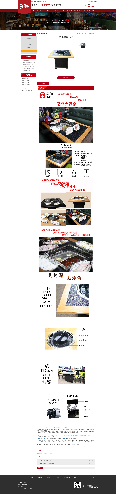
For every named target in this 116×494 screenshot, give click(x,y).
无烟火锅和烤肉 (29, 51)
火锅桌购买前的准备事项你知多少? (29, 66)
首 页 (34, 10)
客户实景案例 (66, 10)
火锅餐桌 (41, 10)
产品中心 (57, 10)
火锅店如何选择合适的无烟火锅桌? (29, 62)
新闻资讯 (83, 10)
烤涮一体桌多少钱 (48, 453)
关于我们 (31, 477)
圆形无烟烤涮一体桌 (41, 453)
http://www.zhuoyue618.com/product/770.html (48, 456)
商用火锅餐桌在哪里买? (28, 64)
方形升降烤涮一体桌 (47, 460)
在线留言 (84, 477)
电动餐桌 (49, 10)
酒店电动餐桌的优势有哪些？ (29, 60)
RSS (95, 1)
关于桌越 (75, 10)
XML (97, 1)
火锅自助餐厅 (40, 477)
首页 (22, 477)
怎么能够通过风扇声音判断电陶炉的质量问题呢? (29, 68)
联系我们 (91, 10)
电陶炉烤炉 (29, 44)
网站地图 (88, 1)
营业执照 (92, 1)
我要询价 (65, 77)
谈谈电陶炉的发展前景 (28, 70)
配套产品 (29, 47)
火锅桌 (29, 41)
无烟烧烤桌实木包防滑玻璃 (48, 463)
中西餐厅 (49, 477)
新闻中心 (75, 477)
